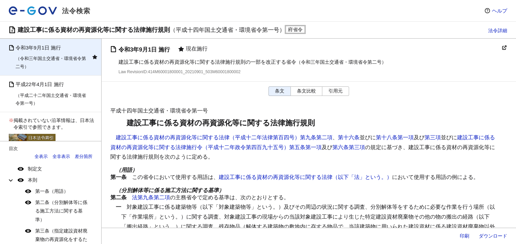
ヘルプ (499, 11)
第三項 (433, 137)
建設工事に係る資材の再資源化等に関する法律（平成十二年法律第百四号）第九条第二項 (224, 137)
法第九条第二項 (151, 197)
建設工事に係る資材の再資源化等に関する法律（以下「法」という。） (305, 177)
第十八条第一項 (395, 137)
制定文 (35, 168)
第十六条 (349, 137)
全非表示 (61, 156)
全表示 (41, 156)
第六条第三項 (348, 147)
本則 (32, 180)
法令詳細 (497, 30)
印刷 (464, 236)
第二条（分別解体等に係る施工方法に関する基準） (61, 211)
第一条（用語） (51, 191)
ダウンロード (493, 236)
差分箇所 (83, 156)
